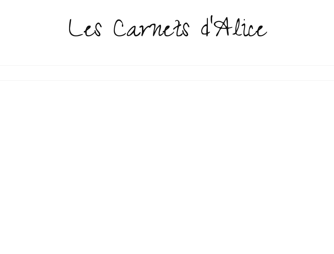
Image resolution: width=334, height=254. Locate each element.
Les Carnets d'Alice (167, 32)
